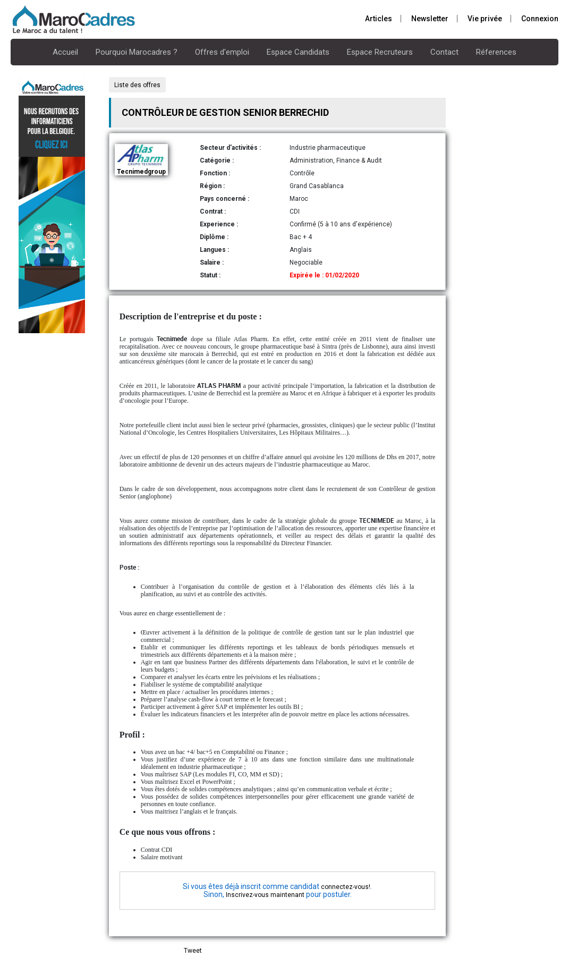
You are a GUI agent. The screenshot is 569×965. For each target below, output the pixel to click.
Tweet (193, 950)
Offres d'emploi (222, 52)
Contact (444, 52)
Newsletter (429, 18)
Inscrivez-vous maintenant (265, 895)
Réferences (496, 52)
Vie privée (485, 18)
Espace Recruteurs (380, 52)
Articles (378, 18)
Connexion (539, 18)
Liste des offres (137, 85)
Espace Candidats (298, 52)
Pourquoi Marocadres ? (136, 52)
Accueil (65, 52)
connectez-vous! (345, 887)
